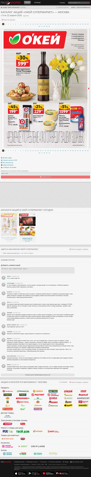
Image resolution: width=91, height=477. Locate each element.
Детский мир (7, 416)
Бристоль (22, 402)
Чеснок (38, 409)
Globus (7, 398)
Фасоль (38, 405)
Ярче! (22, 409)
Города (65, 462)
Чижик (68, 405)
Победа (7, 409)
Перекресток (22, 391)
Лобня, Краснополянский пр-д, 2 (11, 253)
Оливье (53, 398)
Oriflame (38, 446)
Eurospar (22, 398)
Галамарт (38, 431)
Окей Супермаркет (14, 7)
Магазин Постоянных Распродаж (53, 431)
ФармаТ (53, 454)
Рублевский (38, 402)
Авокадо (83, 405)
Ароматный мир (7, 405)
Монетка (68, 395)
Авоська (68, 398)
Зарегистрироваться (83, 7)
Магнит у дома (38, 395)
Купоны (37, 2)
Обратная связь (19, 462)
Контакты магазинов (54, 462)
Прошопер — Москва (10, 2)
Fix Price (7, 431)
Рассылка (42, 462)
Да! (7, 402)
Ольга (8, 278)
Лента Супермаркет (22, 395)
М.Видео (22, 424)
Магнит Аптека (7, 454)
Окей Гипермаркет (68, 391)
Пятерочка (7, 391)
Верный (83, 395)
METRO (53, 391)
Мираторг (83, 398)
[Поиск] (79, 3)
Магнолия (38, 398)
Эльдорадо (7, 424)
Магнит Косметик (7, 446)
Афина (22, 405)
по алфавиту (63, 382)
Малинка (53, 405)
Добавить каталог (32, 462)
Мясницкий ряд (83, 402)
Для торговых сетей (76, 462)
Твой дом (22, 431)
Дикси (38, 391)
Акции (27, 2)
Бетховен (22, 439)
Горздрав (38, 454)
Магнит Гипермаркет (53, 395)
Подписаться (45, 177)
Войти (73, 7)
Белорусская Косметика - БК (22, 446)
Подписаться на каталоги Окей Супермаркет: (15, 171)
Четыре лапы (7, 439)
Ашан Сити (68, 402)
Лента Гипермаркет (7, 395)
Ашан (53, 402)
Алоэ (22, 454)
